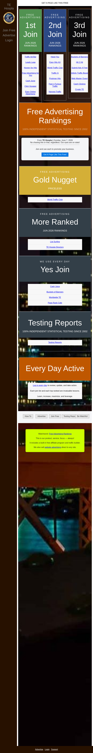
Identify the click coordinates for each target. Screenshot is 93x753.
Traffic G (55, 73)
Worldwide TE (55, 297)
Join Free (9, 30)
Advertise (9, 35)
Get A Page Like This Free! (55, 155)
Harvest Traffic (55, 92)
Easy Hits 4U (55, 62)
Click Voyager (30, 86)
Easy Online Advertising (30, 93)
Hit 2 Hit (79, 62)
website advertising (53, 447)
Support (54, 749)
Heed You (55, 57)
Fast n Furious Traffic (55, 85)
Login (9, 40)
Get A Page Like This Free (55, 3)
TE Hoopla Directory (55, 247)
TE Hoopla (9, 6)
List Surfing (55, 242)
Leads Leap (30, 62)
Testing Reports (55, 342)
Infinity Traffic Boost (79, 73)
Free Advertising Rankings (55, 116)
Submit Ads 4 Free (80, 68)
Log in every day (40, 385)
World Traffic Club (55, 68)
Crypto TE (79, 89)
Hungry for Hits (30, 68)
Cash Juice (30, 81)
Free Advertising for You (30, 74)
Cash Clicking (79, 84)
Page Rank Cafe (55, 303)
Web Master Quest (79, 78)
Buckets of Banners (79, 57)
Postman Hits (55, 78)
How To (28, 416)
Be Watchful (82, 416)
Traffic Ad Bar (30, 57)
